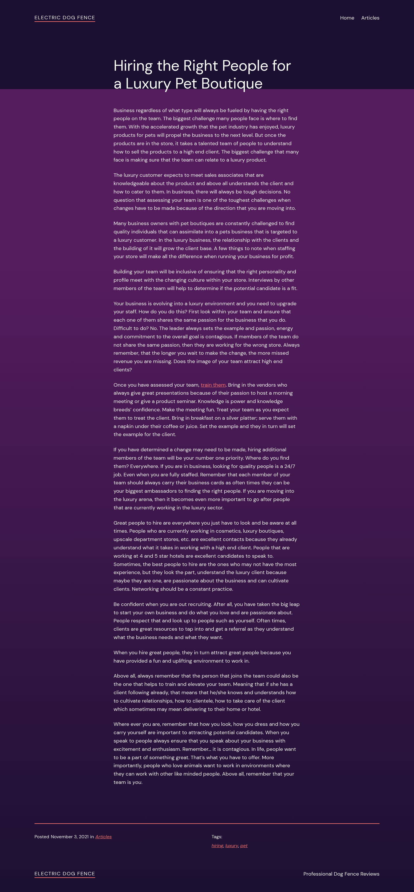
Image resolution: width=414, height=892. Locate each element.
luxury (231, 846)
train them (213, 384)
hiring (217, 846)
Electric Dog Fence (64, 17)
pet (244, 846)
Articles (103, 837)
